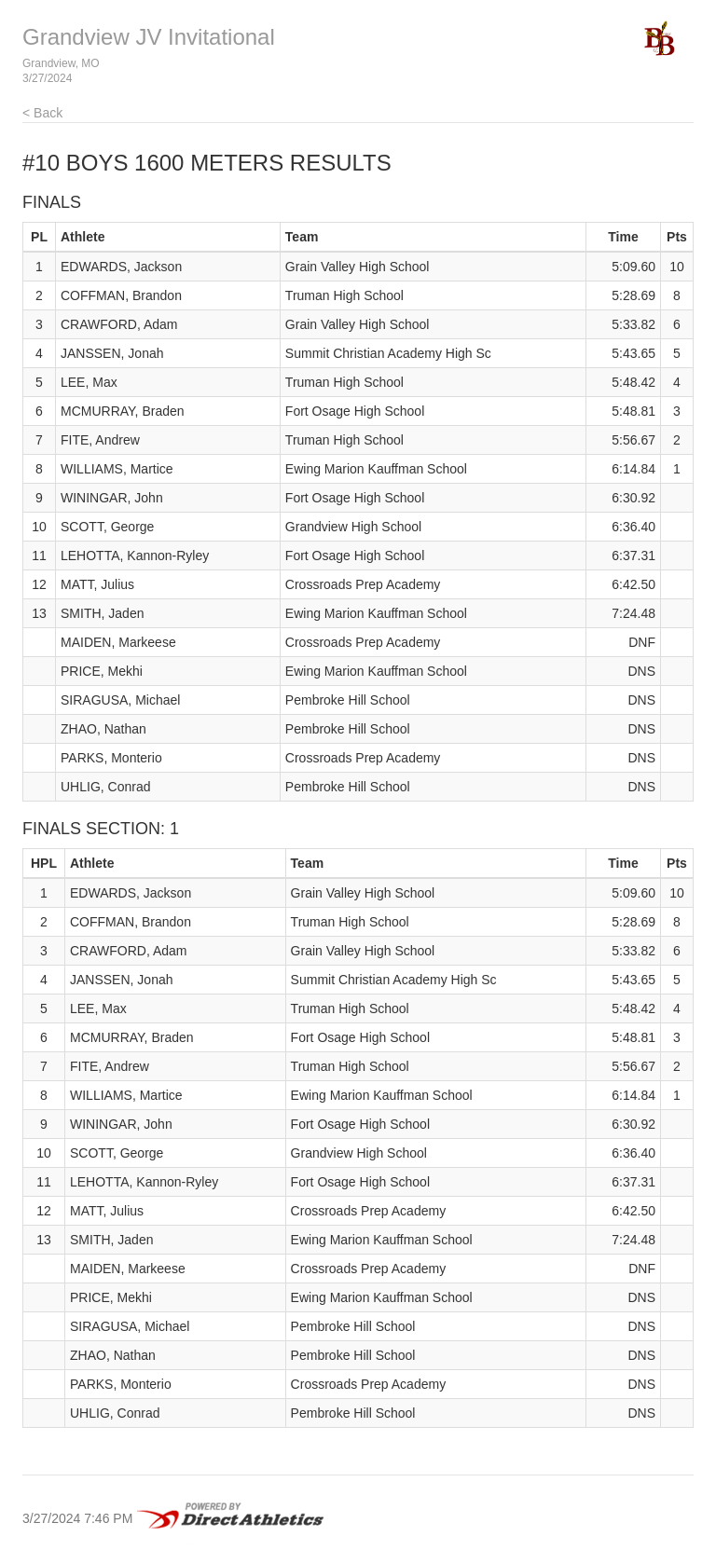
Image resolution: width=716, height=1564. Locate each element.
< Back (42, 112)
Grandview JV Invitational (148, 36)
